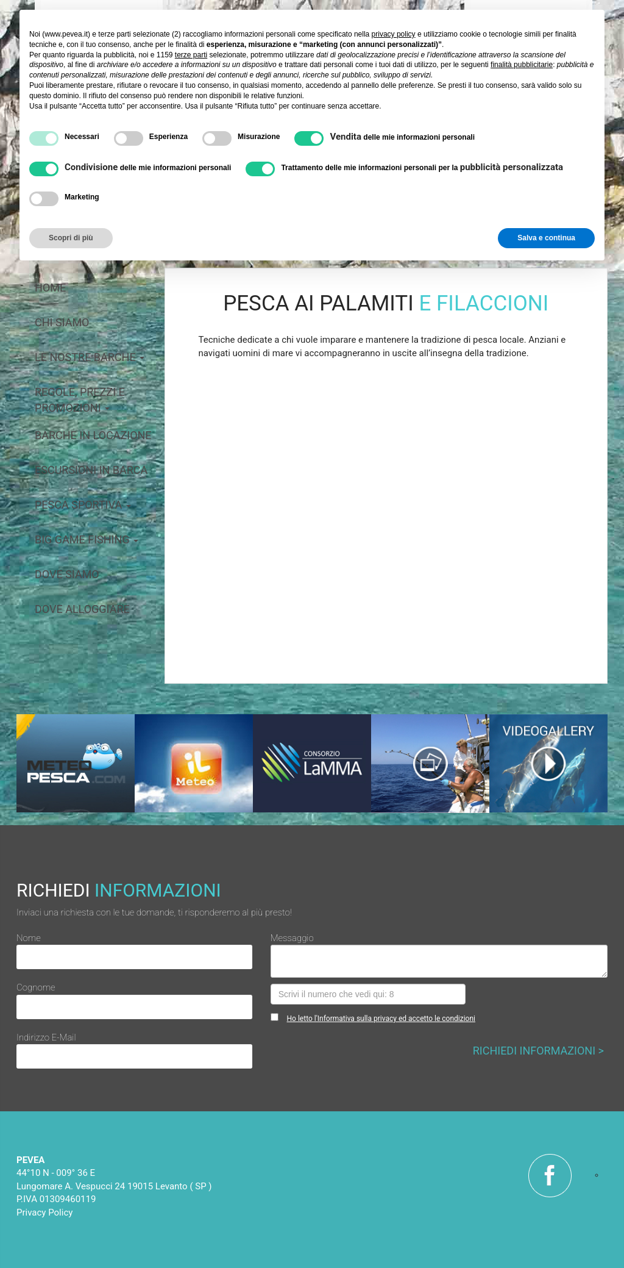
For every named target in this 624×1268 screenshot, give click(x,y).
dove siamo (67, 574)
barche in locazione (93, 435)
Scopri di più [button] (71, 238)
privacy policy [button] (394, 34)
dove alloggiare (82, 609)
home (50, 287)
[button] (227, 498)
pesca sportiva (83, 504)
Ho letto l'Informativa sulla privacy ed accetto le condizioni (381, 1018)
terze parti (191, 55)
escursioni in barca (91, 470)
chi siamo (62, 322)
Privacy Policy (44, 1212)
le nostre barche (89, 357)
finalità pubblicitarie (522, 64)
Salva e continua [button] (546, 238)
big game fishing (86, 539)
